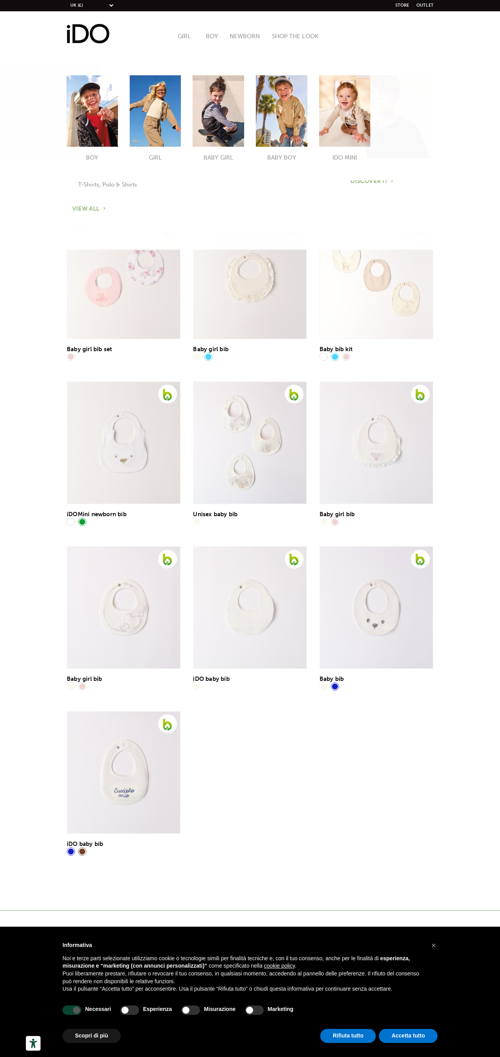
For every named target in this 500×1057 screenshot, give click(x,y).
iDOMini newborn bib (97, 514)
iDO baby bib (211, 678)
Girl (188, 36)
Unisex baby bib (215, 514)
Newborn (245, 36)
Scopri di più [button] (91, 1035)
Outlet (425, 5)
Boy (214, 36)
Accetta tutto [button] (408, 1035)
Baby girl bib (211, 349)
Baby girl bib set (89, 349)
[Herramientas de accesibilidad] (33, 1043)
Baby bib (332, 678)
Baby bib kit (336, 349)
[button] (433, 945)
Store (402, 5)
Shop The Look (292, 36)
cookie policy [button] (279, 966)
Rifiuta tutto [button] (348, 1035)
